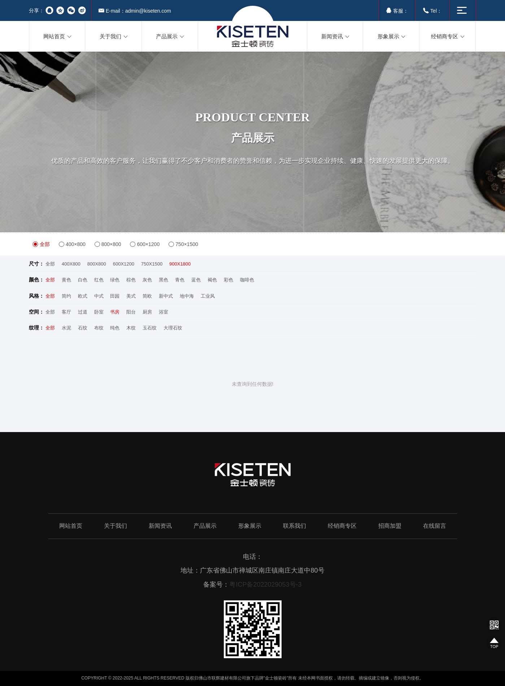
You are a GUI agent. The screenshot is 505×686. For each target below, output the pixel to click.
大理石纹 (173, 328)
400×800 (72, 244)
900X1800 (180, 264)
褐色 (212, 279)
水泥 (66, 328)
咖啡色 (247, 279)
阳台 (131, 312)
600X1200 (123, 264)
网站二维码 (494, 625)
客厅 (66, 312)
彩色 (228, 279)
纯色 (114, 328)
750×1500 (183, 244)
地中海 (187, 296)
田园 (114, 296)
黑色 (163, 279)
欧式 (82, 296)
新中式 (166, 296)
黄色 (66, 279)
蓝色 (196, 279)
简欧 (147, 296)
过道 (82, 312)
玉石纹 (150, 328)
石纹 (82, 328)
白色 (82, 279)
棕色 (131, 279)
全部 (41, 244)
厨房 (147, 312)
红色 (99, 279)
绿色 (114, 279)
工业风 (208, 296)
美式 (131, 296)
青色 (179, 279)
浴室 (163, 312)
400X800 (71, 264)
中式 (99, 296)
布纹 (99, 328)
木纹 (131, 328)
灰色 (147, 279)
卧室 (99, 312)
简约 (66, 296)
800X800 (96, 264)
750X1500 (151, 264)
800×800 (107, 244)
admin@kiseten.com (148, 11)
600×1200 (145, 244)
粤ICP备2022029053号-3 (265, 584)
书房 (114, 312)
